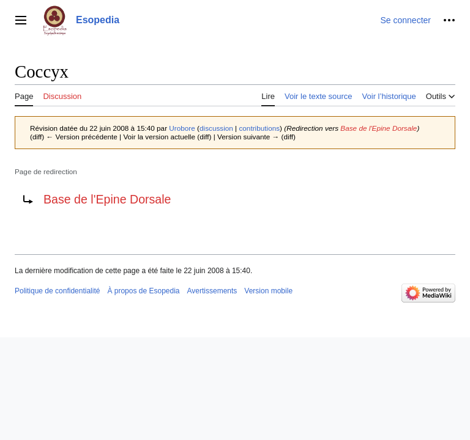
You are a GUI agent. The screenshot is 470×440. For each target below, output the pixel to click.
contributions (259, 128)
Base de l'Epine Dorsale (378, 128)
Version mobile (268, 291)
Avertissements (212, 291)
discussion (216, 128)
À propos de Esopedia (143, 291)
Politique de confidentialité (57, 291)
